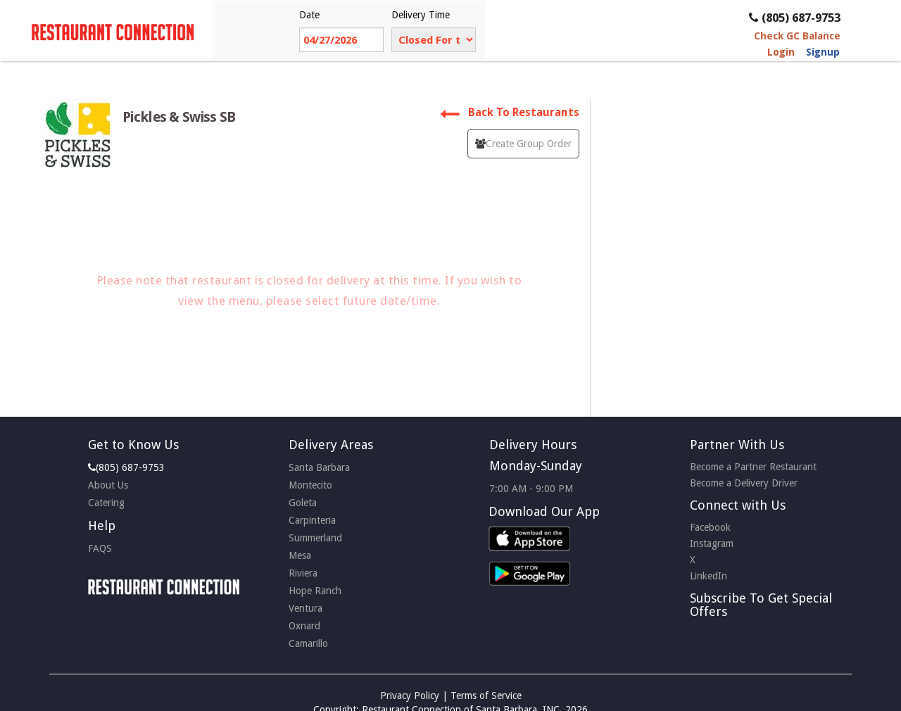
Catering (106, 502)
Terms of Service (486, 695)
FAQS (100, 548)
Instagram (711, 543)
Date (309, 14)
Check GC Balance (797, 36)
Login (781, 52)
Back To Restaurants (509, 112)
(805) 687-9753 (794, 18)
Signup (823, 52)
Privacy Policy (409, 695)
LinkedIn (708, 575)
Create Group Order (523, 143)
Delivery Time (420, 14)
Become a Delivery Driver (744, 483)
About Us (108, 485)
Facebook (710, 527)
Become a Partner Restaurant (753, 466)
